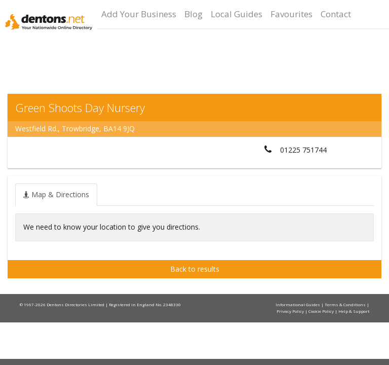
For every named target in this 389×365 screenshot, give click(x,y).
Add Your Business (138, 14)
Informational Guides (298, 304)
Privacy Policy (291, 311)
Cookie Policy (321, 311)
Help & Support (353, 311)
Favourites (291, 14)
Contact (336, 14)
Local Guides (236, 14)
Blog (193, 14)
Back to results (194, 269)
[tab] (56, 195)
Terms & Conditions (346, 304)
